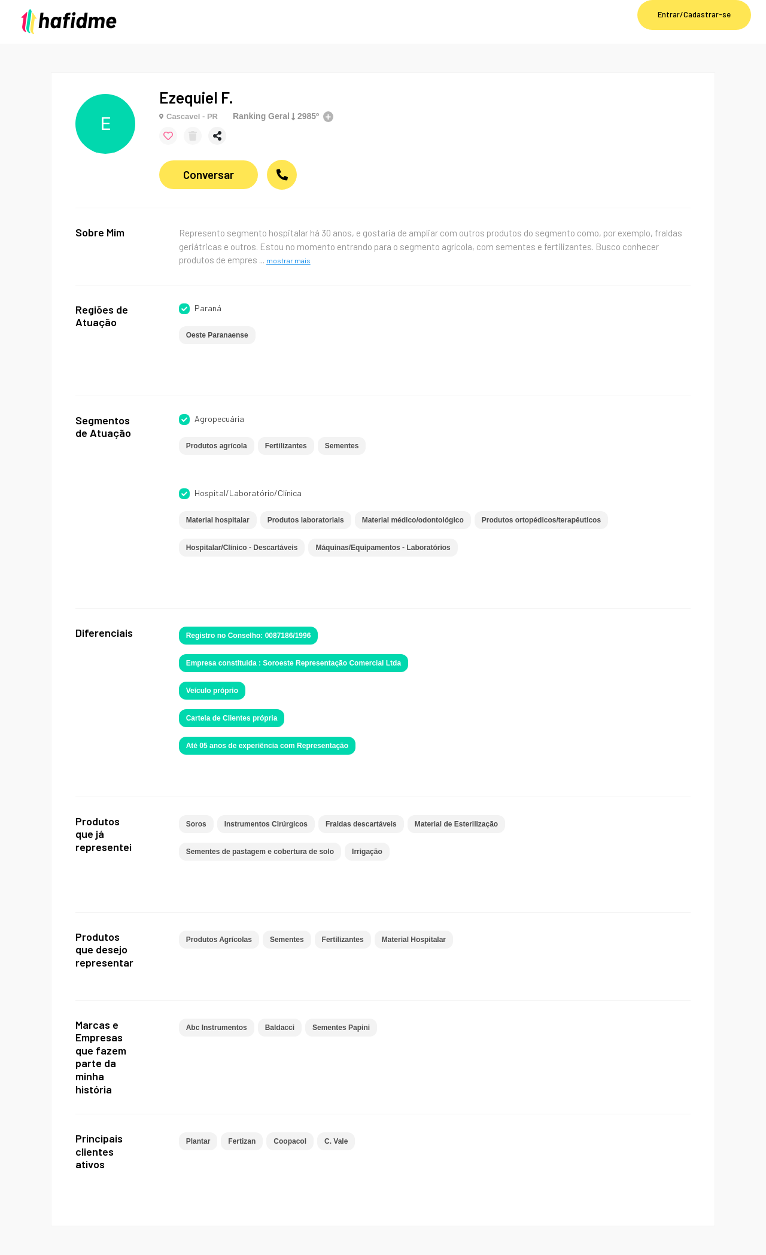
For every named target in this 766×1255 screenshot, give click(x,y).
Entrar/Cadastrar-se (694, 14)
